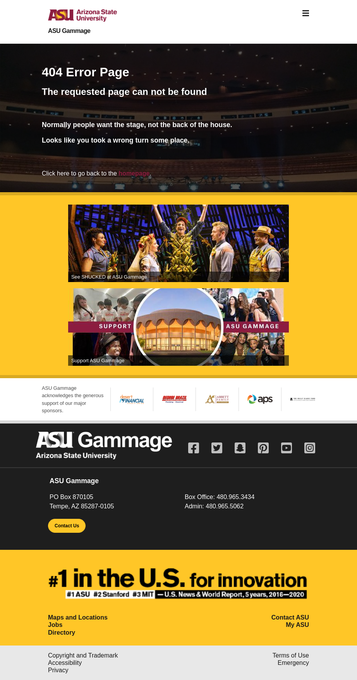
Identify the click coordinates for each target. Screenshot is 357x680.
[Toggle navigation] (305, 13)
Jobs (55, 624)
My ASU (297, 624)
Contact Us (67, 526)
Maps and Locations (78, 617)
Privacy (58, 670)
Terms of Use (291, 655)
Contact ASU (290, 617)
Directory (61, 632)
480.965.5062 (225, 506)
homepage (133, 173)
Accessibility (65, 662)
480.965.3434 (235, 497)
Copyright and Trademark (83, 655)
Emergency (293, 662)
